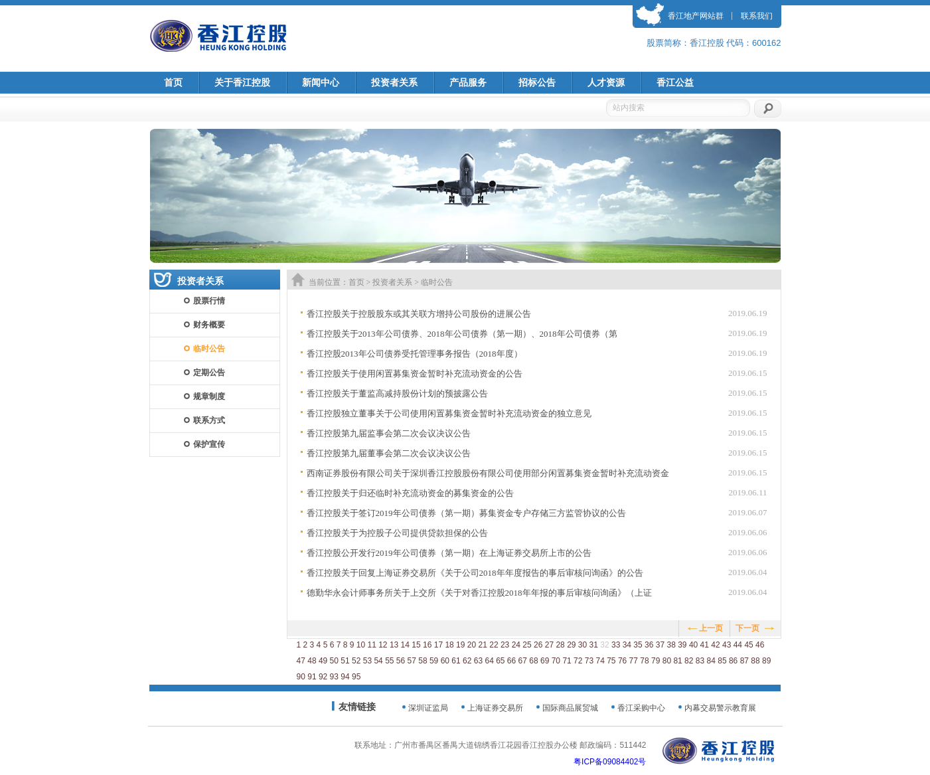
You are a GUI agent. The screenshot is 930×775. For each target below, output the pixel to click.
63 (478, 660)
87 (744, 660)
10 (360, 644)
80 (666, 660)
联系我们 (757, 16)
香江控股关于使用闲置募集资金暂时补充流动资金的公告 (414, 374)
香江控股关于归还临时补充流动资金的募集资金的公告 (410, 493)
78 (644, 660)
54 (378, 660)
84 (711, 660)
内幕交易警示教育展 (720, 708)
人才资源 (606, 83)
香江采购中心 (641, 708)
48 (311, 660)
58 (422, 660)
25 (526, 644)
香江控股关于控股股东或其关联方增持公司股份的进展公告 (419, 314)
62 (467, 660)
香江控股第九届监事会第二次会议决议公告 (389, 433)
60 (445, 660)
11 (371, 644)
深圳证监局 (428, 708)
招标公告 (537, 83)
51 (345, 660)
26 (538, 644)
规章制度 (209, 396)
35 (637, 644)
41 (704, 644)
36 (649, 644)
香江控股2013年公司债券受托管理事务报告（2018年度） (414, 354)
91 (311, 676)
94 (345, 676)
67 (522, 660)
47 (301, 660)
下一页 (747, 628)
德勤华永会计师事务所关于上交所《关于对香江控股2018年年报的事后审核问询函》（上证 (479, 593)
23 (505, 644)
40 (693, 644)
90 (301, 676)
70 (556, 660)
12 (382, 644)
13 (394, 644)
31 (593, 644)
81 (677, 660)
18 (449, 644)
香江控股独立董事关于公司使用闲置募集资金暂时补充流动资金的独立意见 (449, 413)
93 (334, 676)
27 (549, 644)
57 (412, 660)
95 (356, 676)
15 (416, 644)
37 (660, 644)
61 (455, 660)
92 (323, 676)
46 (759, 644)
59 (433, 660)
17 (438, 644)
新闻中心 (320, 83)
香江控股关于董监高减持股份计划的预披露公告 (397, 393)
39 (682, 644)
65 (500, 660)
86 (733, 660)
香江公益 (675, 83)
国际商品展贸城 (570, 708)
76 (622, 660)
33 (615, 644)
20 (471, 644)
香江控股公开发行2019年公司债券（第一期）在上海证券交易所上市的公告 (449, 553)
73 (589, 660)
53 (367, 660)
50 (334, 660)
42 (715, 644)
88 (755, 660)
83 (700, 660)
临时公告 (209, 348)
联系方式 (209, 420)
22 (493, 644)
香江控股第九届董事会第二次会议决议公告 (389, 453)
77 (633, 660)
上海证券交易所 (495, 708)
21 (483, 644)
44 (738, 644)
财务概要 (209, 324)
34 (627, 644)
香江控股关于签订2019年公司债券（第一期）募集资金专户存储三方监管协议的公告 (466, 513)
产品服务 (468, 83)
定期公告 (209, 372)
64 (489, 660)
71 (566, 660)
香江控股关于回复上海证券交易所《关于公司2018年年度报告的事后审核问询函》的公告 (475, 573)
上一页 (711, 628)
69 (544, 660)
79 (655, 660)
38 (670, 644)
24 (516, 644)
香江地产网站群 (696, 16)
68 (533, 660)
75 (611, 660)
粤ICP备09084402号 (610, 761)
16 (427, 644)
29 (571, 644)
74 (599, 660)
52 (356, 660)
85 (722, 660)
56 (400, 660)
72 (578, 660)
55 (389, 660)
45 (748, 644)
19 (460, 644)
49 (323, 660)
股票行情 (209, 300)
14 (405, 644)
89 (766, 660)
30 (582, 644)
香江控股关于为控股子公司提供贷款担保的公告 (397, 533)
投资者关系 (394, 83)
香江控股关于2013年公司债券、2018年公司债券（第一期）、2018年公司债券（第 (462, 334)
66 (511, 660)
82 (688, 660)
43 (726, 644)
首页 (173, 83)
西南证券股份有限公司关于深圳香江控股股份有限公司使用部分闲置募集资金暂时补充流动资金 (488, 473)
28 (560, 644)
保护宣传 (209, 444)
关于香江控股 (242, 83)
